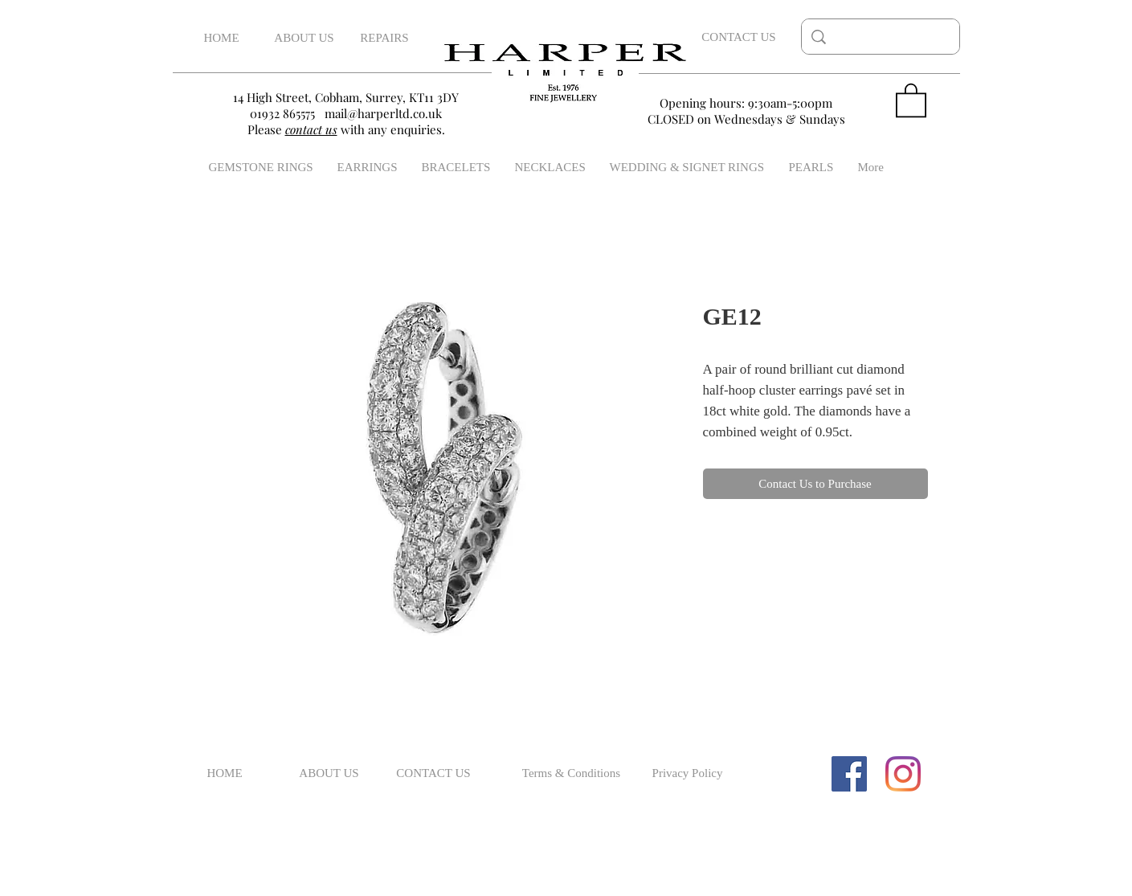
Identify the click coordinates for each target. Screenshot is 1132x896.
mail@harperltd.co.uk (383, 113)
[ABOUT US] (304, 38)
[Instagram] (903, 774)
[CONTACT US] (739, 37)
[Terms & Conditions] (571, 774)
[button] (911, 99)
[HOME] (221, 38)
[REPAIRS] (385, 38)
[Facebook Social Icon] (849, 774)
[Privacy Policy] (688, 774)
